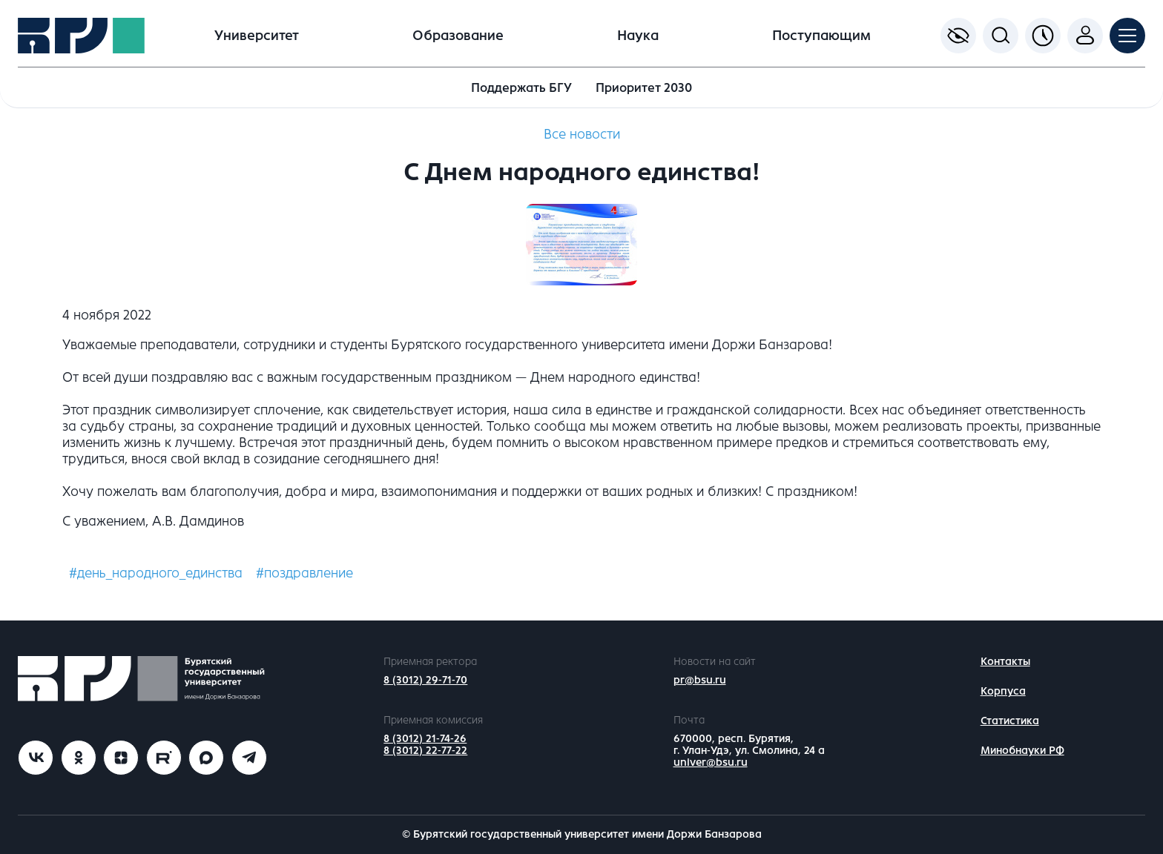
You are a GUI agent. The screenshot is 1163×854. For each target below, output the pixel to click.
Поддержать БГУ (521, 88)
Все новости (582, 134)
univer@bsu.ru (710, 762)
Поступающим (821, 35)
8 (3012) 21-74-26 (425, 738)
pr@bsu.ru (699, 680)
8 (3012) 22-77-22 (425, 750)
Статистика (1010, 720)
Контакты (1005, 661)
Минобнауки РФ (1022, 750)
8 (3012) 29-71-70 (425, 680)
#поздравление (304, 573)
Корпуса (1003, 691)
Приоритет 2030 (644, 88)
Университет (256, 35)
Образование (458, 35)
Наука (638, 35)
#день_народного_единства (156, 573)
